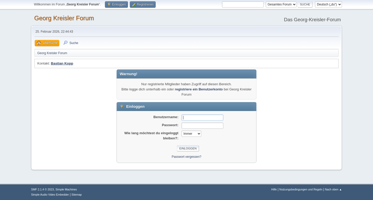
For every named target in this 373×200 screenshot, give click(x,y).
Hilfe (274, 189)
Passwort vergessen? (187, 157)
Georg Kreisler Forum (64, 18)
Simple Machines (66, 189)
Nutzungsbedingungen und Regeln (300, 189)
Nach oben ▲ (333, 189)
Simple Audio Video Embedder (50, 194)
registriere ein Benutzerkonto (199, 89)
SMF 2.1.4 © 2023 (42, 189)
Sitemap (76, 194)
